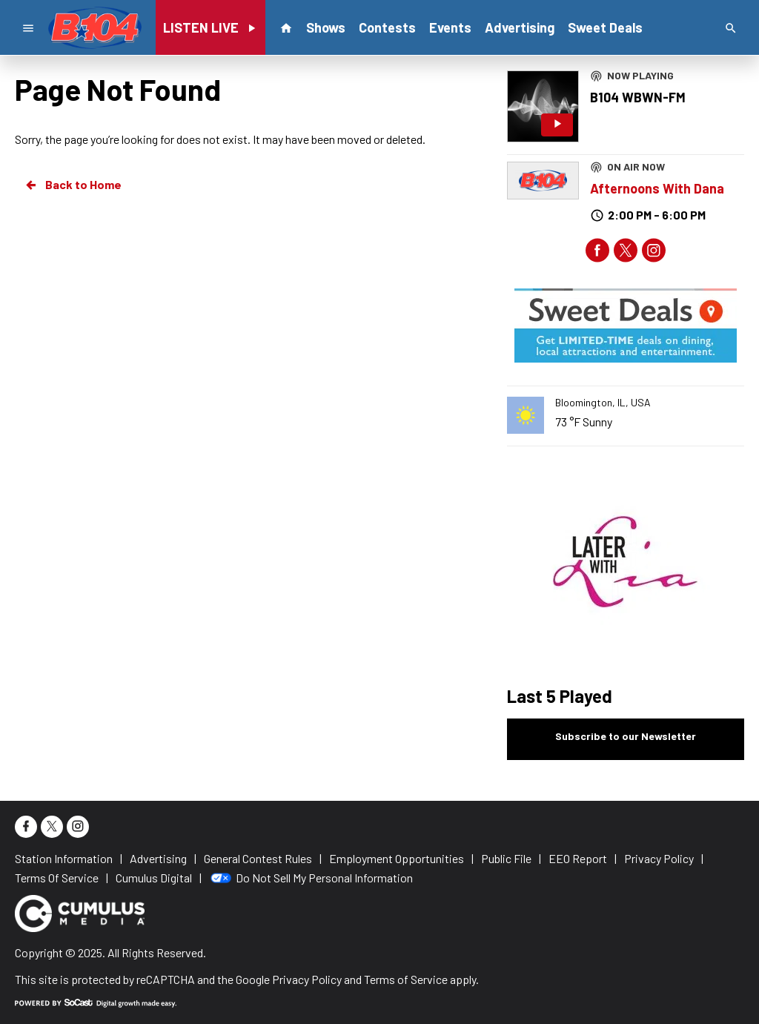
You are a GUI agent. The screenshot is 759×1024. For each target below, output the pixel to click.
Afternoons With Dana (657, 188)
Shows (325, 27)
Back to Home (73, 184)
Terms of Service (406, 979)
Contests (387, 27)
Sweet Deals (605, 27)
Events (450, 27)
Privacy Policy (307, 979)
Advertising (519, 27)
